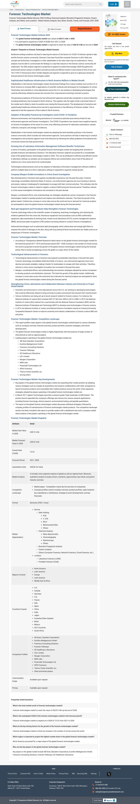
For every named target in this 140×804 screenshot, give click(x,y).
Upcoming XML (82, 773)
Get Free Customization (117, 89)
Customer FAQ (25, 773)
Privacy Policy (63, 773)
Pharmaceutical (19, 9)
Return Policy (50, 773)
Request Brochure (85, 29)
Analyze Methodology (116, 104)
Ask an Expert (116, 67)
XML (73, 773)
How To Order (38, 773)
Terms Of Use (12, 773)
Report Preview (24, 29)
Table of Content (54, 29)
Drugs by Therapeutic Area (33, 9)
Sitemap (93, 773)
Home (11, 9)
